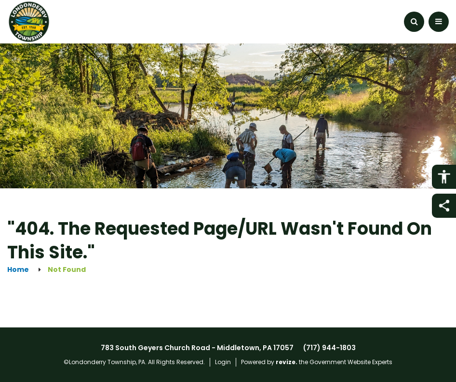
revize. (286, 362)
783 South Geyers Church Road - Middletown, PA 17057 (197, 348)
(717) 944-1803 (329, 348)
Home (18, 269)
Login (223, 362)
